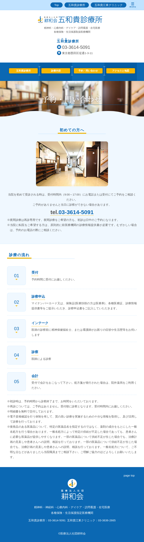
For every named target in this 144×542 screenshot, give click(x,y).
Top (56, 5)
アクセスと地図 (120, 70)
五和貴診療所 (76, 5)
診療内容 (56, 70)
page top (129, 475)
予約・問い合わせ (88, 70)
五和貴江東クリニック (108, 5)
